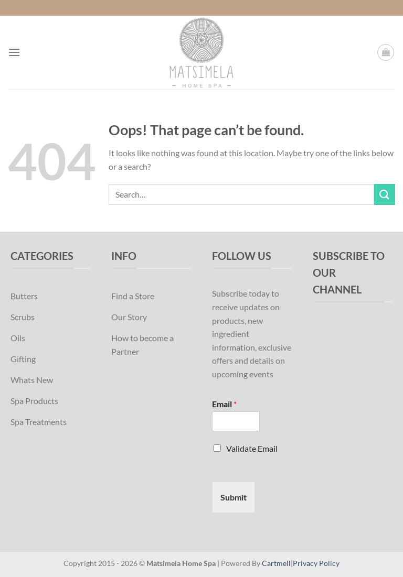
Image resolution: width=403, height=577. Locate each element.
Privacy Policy (316, 563)
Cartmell (276, 563)
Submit (233, 497)
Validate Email (252, 448)
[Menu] (14, 52)
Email (224, 404)
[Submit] (384, 194)
